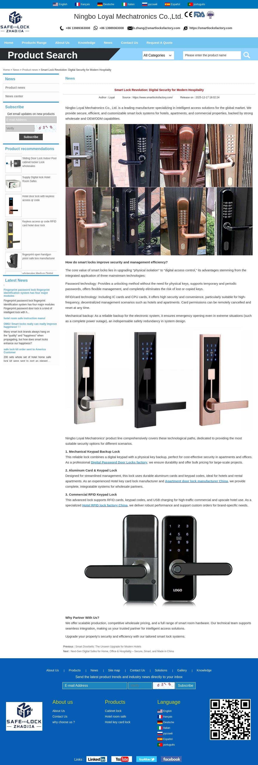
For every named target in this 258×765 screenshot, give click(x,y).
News (108, 42)
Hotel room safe (115, 716)
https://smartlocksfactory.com (210, 28)
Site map (114, 670)
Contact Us (129, 42)
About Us (62, 42)
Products (75, 670)
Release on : (188, 97)
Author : (103, 97)
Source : (127, 97)
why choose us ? (63, 722)
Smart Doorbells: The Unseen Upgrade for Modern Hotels (108, 646)
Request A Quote (160, 42)
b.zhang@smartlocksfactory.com (156, 28)
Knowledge (86, 42)
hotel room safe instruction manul (24, 319)
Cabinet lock (113, 711)
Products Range (34, 42)
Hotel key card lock (117, 722)
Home (8, 42)
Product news (30, 69)
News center (14, 96)
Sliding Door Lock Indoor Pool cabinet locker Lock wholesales (39, 163)
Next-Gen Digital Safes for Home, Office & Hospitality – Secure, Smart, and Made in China (122, 651)
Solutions (161, 670)
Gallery (182, 670)
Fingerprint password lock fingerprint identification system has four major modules (26, 294)
